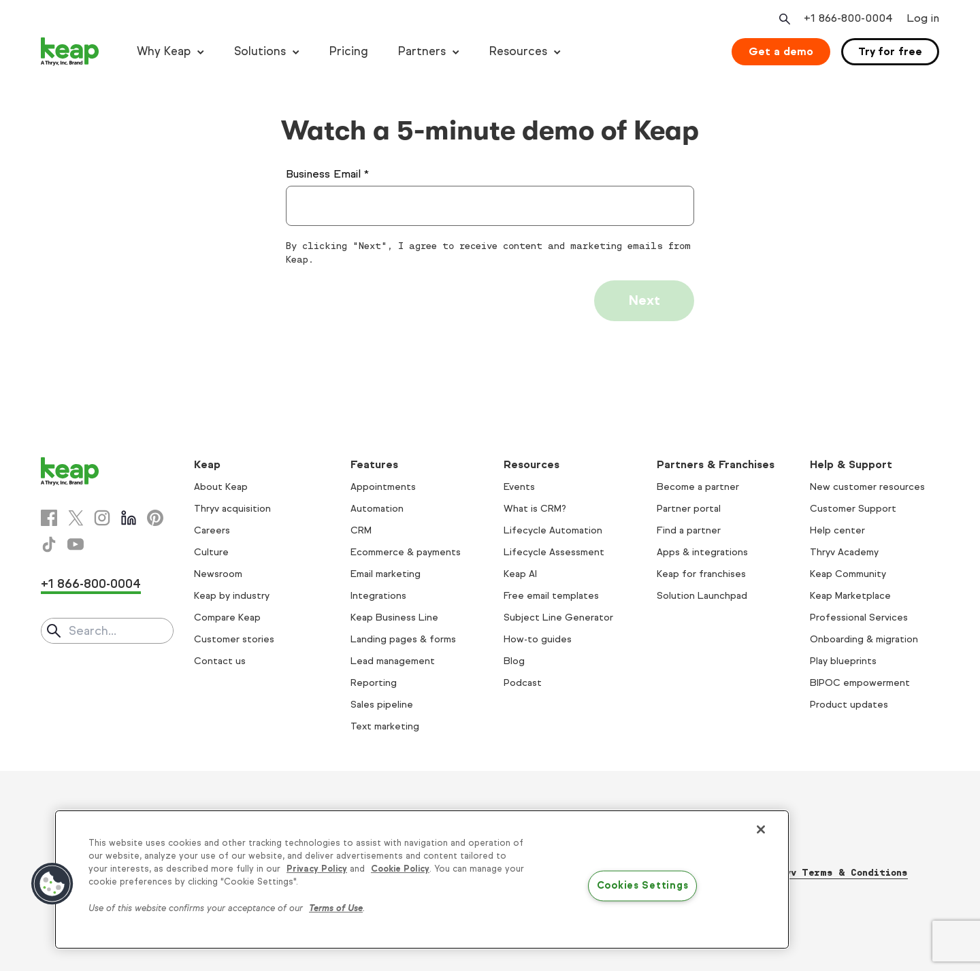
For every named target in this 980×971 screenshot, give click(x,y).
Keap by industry (232, 596)
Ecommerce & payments (405, 552)
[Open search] (783, 19)
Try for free (890, 51)
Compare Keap (227, 617)
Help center (837, 530)
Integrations (378, 596)
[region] (421, 879)
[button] (52, 884)
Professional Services (859, 617)
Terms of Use (336, 908)
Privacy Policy (317, 868)
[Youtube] (75, 544)
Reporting (373, 683)
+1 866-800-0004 (91, 583)
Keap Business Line (394, 617)
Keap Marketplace (850, 596)
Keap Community (848, 574)
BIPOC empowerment (860, 683)
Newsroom (218, 574)
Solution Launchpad (702, 596)
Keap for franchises (701, 574)
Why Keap (164, 51)
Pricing (348, 51)
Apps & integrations (702, 552)
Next (644, 300)
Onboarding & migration (864, 639)
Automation (377, 508)
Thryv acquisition (232, 508)
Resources (518, 51)
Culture (211, 552)
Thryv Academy (844, 552)
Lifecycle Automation (553, 530)
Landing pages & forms (403, 639)
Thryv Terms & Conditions (837, 872)
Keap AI (520, 574)
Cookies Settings (643, 886)
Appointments (383, 487)
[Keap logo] (70, 51)
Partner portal (689, 508)
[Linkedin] (128, 518)
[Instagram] (102, 518)
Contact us (220, 661)
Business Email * (327, 173)
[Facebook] (49, 518)
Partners (422, 51)
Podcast (523, 683)
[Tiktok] (49, 544)
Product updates (849, 704)
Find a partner (689, 530)
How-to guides (538, 639)
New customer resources (867, 487)
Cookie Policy (400, 868)
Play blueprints (843, 661)
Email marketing (385, 574)
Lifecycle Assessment (554, 552)
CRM (361, 530)
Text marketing (384, 726)
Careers (212, 530)
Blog (514, 661)
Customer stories (234, 639)
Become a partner (698, 487)
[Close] (761, 829)
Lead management (392, 661)
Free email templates (551, 596)
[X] (75, 518)
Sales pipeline (381, 704)
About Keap (221, 487)
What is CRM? (535, 508)
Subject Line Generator (558, 617)
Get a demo (781, 51)
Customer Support (853, 508)
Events (519, 487)
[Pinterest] (155, 518)
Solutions (260, 51)
